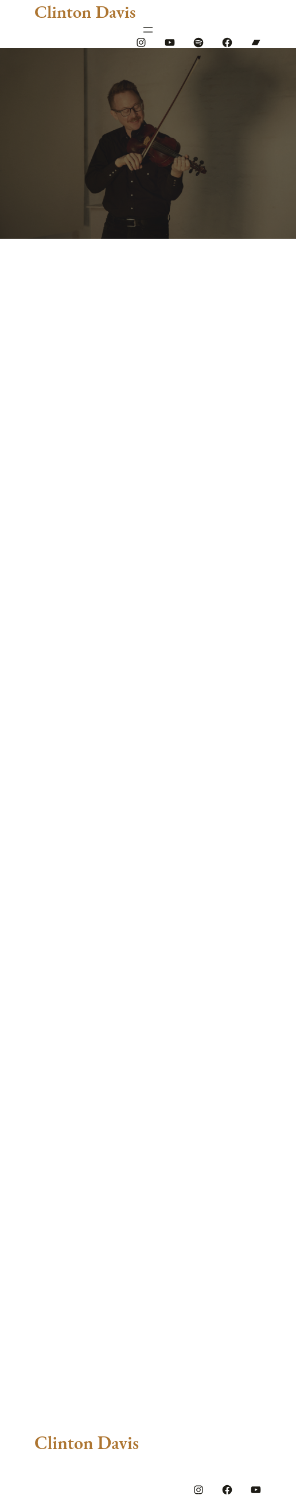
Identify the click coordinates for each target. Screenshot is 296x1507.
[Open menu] (148, 30)
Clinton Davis (84, 11)
